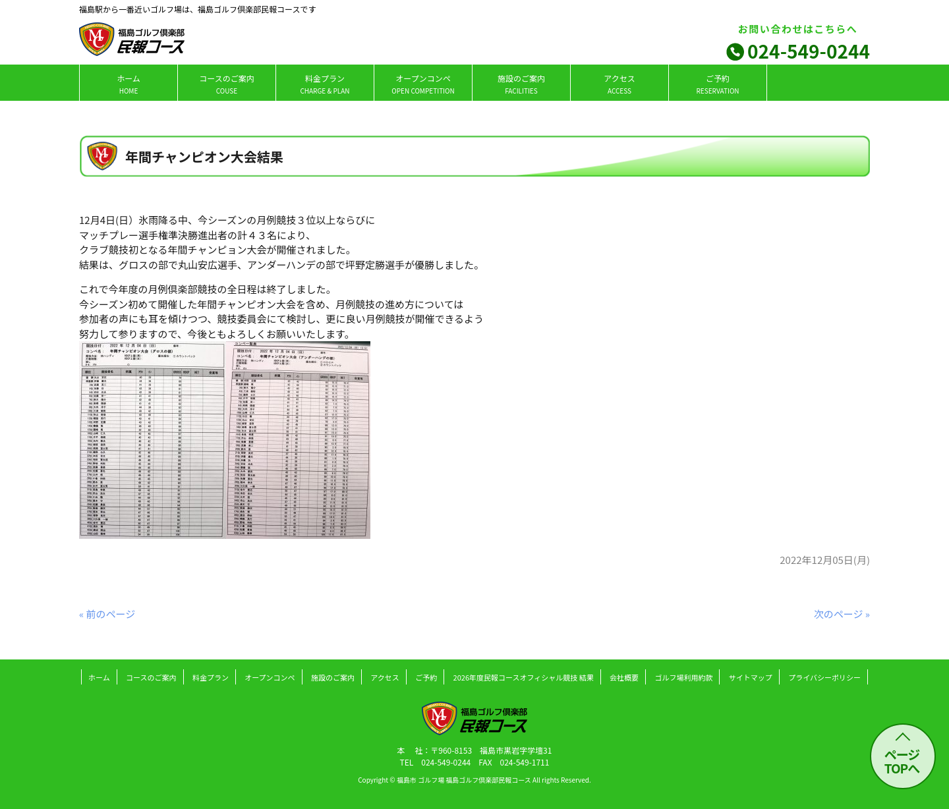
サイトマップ (750, 677)
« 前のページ (107, 614)
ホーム (128, 84)
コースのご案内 (226, 84)
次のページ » (842, 614)
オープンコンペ (422, 84)
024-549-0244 (808, 51)
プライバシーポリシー (824, 677)
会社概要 (624, 677)
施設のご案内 (521, 84)
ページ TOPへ (902, 761)
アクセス (619, 84)
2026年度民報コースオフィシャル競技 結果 (523, 677)
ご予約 (717, 84)
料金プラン (324, 84)
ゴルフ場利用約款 (683, 677)
